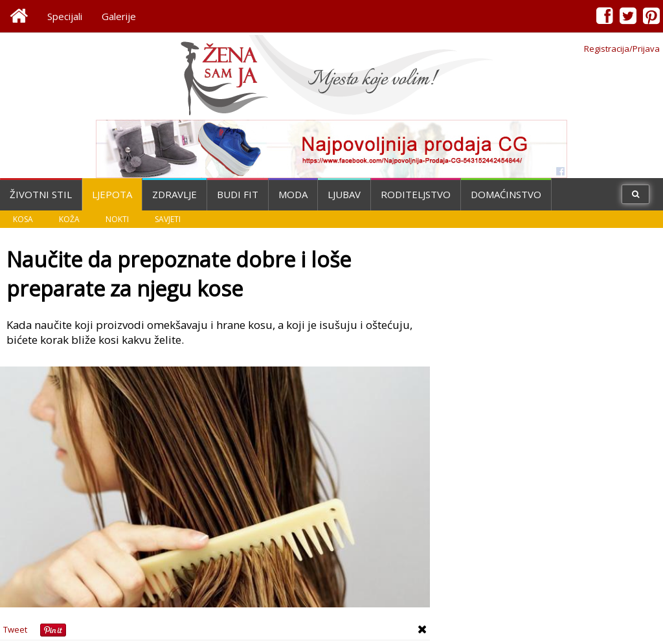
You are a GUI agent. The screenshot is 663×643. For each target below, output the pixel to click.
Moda (293, 194)
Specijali (64, 16)
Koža (69, 219)
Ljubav (344, 194)
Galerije (119, 16)
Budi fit (237, 194)
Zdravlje (174, 194)
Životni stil (41, 194)
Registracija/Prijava (622, 48)
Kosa (23, 219)
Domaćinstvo (506, 194)
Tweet (15, 629)
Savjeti (168, 219)
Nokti (117, 219)
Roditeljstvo (416, 194)
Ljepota (112, 194)
